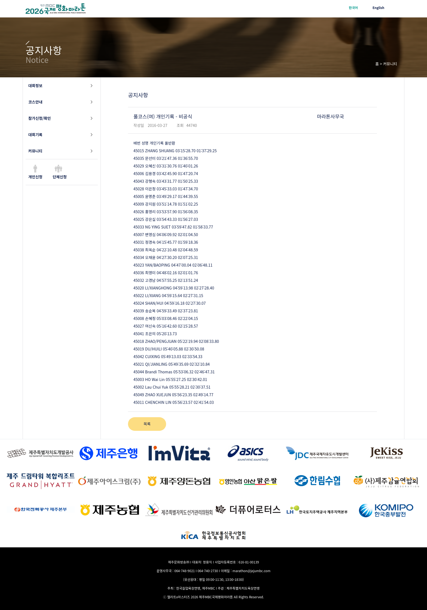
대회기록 (35, 134)
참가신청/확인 (39, 118)
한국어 (353, 7)
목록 (147, 423)
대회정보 (35, 85)
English (378, 7)
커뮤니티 (35, 151)
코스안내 (35, 102)
